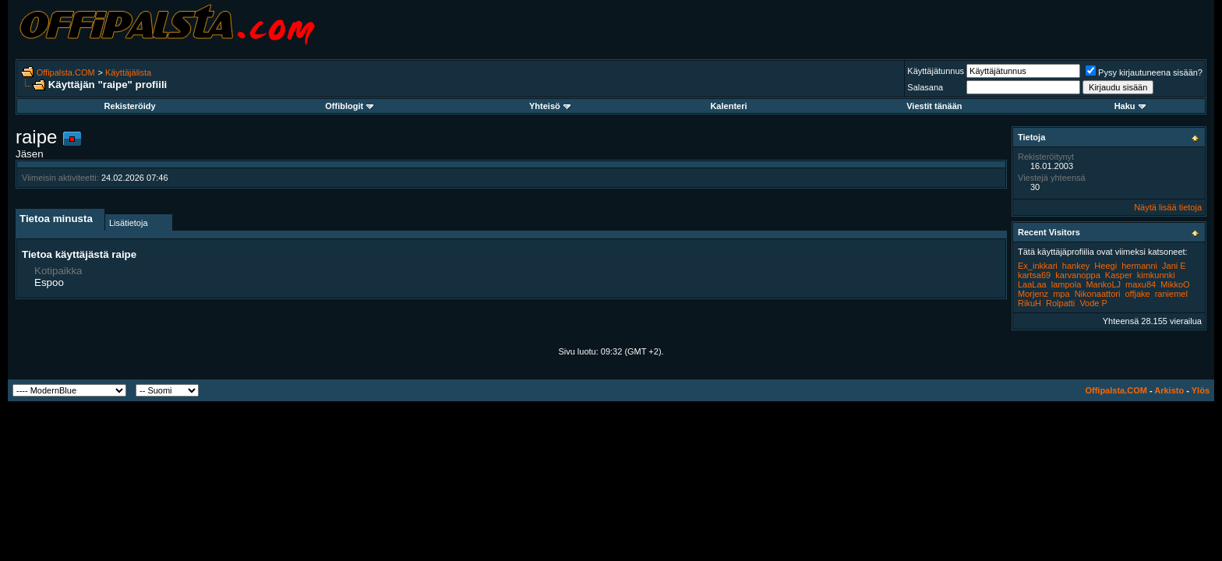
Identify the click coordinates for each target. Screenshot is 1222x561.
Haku (1130, 106)
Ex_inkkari (1038, 265)
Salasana (925, 87)
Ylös (1201, 390)
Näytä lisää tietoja (1168, 207)
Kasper (1118, 275)
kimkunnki (1156, 275)
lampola (1066, 284)
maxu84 (1140, 284)
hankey (1076, 265)
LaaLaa (1032, 284)
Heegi (1105, 265)
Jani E (1174, 265)
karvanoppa (1077, 275)
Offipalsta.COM (66, 72)
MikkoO (1174, 284)
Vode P (1093, 303)
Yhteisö (549, 106)
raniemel (1171, 293)
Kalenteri (728, 106)
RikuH (1029, 303)
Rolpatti (1060, 303)
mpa (1061, 293)
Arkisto (1169, 390)
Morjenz (1033, 293)
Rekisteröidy (130, 106)
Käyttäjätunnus (935, 71)
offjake (1137, 293)
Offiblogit (349, 106)
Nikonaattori (1098, 293)
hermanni (1139, 265)
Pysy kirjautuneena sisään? (1144, 72)
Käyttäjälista (128, 72)
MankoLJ (1103, 284)
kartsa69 (1034, 275)
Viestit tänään (934, 106)
